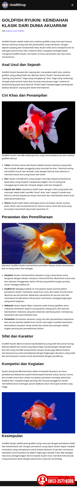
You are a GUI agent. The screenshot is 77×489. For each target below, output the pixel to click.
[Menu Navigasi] (72, 5)
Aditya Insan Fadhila (15, 31)
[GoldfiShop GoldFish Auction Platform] (14, 5)
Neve (23, 486)
